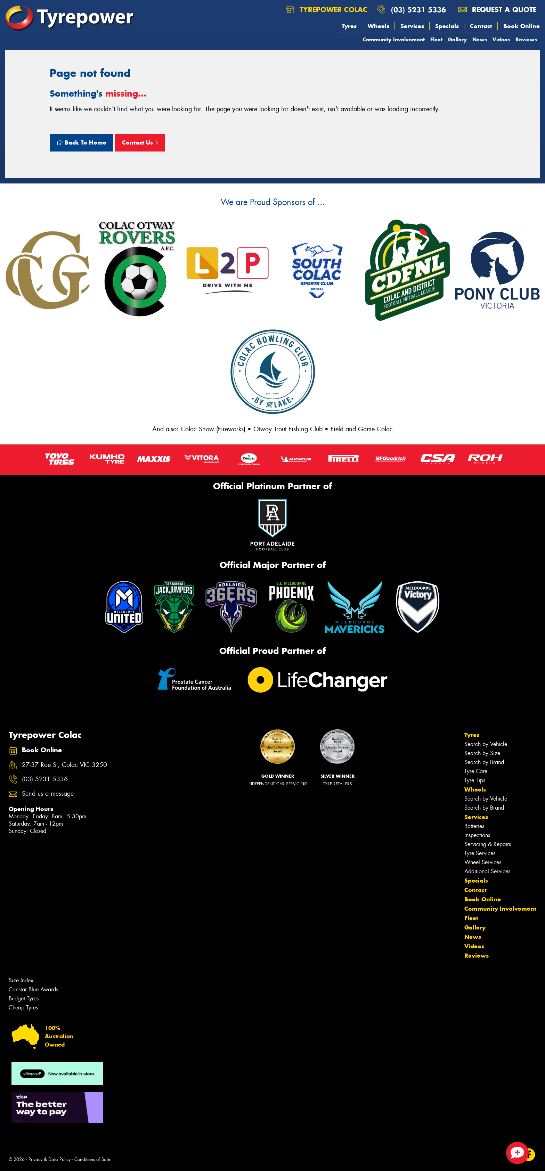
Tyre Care (475, 771)
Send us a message (48, 794)
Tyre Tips (474, 780)
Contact (481, 26)
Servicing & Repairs (487, 844)
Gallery (457, 39)
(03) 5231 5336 (418, 9)
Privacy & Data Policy (50, 1159)
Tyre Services (479, 853)
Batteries (474, 826)
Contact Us (140, 142)
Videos (501, 39)
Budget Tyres (24, 998)
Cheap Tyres (23, 1007)
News (479, 39)
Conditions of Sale (92, 1159)
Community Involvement (394, 39)
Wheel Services (482, 862)
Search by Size (482, 753)
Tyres (349, 26)
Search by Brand (484, 762)
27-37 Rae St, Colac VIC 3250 (64, 765)
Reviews (526, 39)
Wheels (378, 26)
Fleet (436, 39)
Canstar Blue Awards (33, 989)
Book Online (521, 26)
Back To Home (81, 142)
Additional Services (487, 871)
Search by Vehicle (485, 744)
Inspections (477, 835)
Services (412, 26)
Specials (447, 26)
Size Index (21, 980)
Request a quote (497, 9)
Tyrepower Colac (326, 9)
